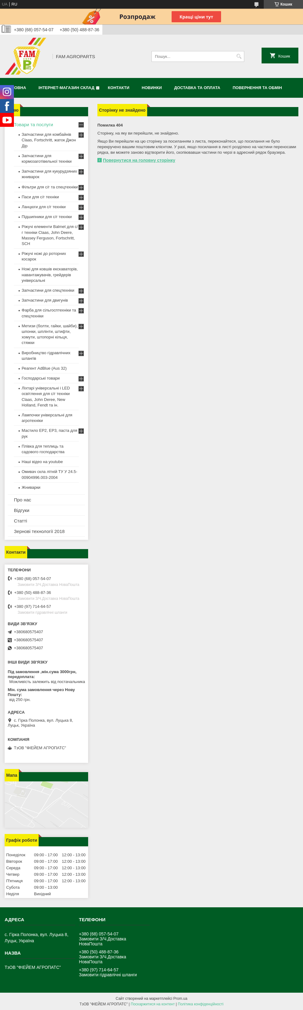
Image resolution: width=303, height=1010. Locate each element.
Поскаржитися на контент (153, 1004)
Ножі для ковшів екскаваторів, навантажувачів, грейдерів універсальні (50, 274)
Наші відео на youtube (42, 461)
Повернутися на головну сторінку (139, 160)
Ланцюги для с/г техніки (44, 206)
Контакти (119, 87)
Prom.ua (180, 998)
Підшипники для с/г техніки (47, 216)
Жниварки (31, 487)
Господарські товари (41, 378)
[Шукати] (238, 56)
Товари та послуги (33, 124)
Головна (16, 87)
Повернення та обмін (257, 87)
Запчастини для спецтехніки (48, 290)
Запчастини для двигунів (45, 300)
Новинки (152, 87)
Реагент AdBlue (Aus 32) (44, 368)
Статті (20, 520)
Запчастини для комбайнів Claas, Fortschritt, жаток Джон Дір (49, 140)
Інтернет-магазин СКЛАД (66, 87)
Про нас (22, 499)
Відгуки (21, 510)
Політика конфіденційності (201, 1004)
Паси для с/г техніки (40, 197)
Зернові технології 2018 (39, 531)
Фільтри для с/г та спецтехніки (50, 187)
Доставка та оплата (197, 87)
